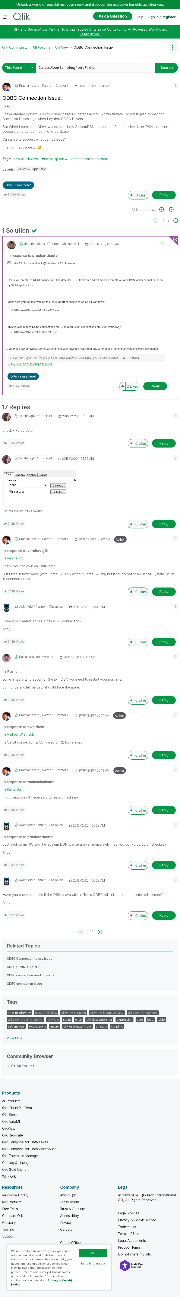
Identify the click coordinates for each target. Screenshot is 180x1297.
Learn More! (90, 34)
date (140, 1019)
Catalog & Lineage (16, 1162)
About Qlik (68, 1195)
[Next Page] (175, 220)
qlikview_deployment (143, 1012)
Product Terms (129, 1247)
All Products (11, 1101)
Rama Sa (14, 789)
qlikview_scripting (73, 1012)
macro (54, 1026)
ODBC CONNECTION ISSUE (26, 967)
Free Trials (10, 1209)
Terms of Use (128, 1234)
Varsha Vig (15, 558)
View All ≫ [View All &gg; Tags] (14, 1038)
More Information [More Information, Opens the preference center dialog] (93, 1263)
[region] (59, 1267)
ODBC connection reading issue (30, 975)
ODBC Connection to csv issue (29, 958)
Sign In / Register (162, 17)
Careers (66, 1229)
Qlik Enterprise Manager (20, 1156)
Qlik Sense (10, 1115)
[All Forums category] (9, 1066)
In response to (32, 255)
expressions (37, 1026)
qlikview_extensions (77, 1026)
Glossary (9, 1222)
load (150, 1019)
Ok (93, 1253)
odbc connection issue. (90, 159)
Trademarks (127, 1227)
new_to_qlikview (54, 159)
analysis (101, 1026)
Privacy (66, 1222)
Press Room (69, 1202)
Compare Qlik (12, 1216)
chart (78, 1019)
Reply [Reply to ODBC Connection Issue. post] (163, 195)
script (67, 1019)
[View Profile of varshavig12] (27, 416)
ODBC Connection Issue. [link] (94, 47)
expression (124, 1019)
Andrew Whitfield (20, 734)
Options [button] (172, 47)
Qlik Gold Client (14, 1169)
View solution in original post (29, 364)
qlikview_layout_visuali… (107, 1012)
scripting (117, 1026)
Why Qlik (9, 1176)
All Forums (41, 47)
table (161, 1019)
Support (8, 1236)
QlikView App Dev (31, 169)
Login (71, 4)
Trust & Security (72, 1209)
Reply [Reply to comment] (155, 386)
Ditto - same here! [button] (18, 185)
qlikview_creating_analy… (25, 1019)
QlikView (62, 47)
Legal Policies (128, 1213)
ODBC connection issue (24, 983)
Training (8, 1229)
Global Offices (71, 1242)
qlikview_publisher (99, 1019)
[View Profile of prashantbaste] (29, 86)
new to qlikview (25, 159)
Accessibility (69, 1216)
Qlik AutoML (11, 1121)
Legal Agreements (132, 1240)
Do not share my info (135, 1254)
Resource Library (15, 1195)
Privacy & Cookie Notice (137, 1220)
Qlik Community (15, 47)
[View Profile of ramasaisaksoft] (30, 657)
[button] (175, 85)
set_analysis (16, 1026)
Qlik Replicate (12, 1135)
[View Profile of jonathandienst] (35, 244)
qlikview (53, 1019)
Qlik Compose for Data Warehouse (29, 1149)
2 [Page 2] (168, 220)
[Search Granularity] (20, 68)
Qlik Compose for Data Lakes (25, 1142)
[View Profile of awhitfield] (26, 606)
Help (139, 17)
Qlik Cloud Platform (17, 1108)
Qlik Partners (12, 1202)
